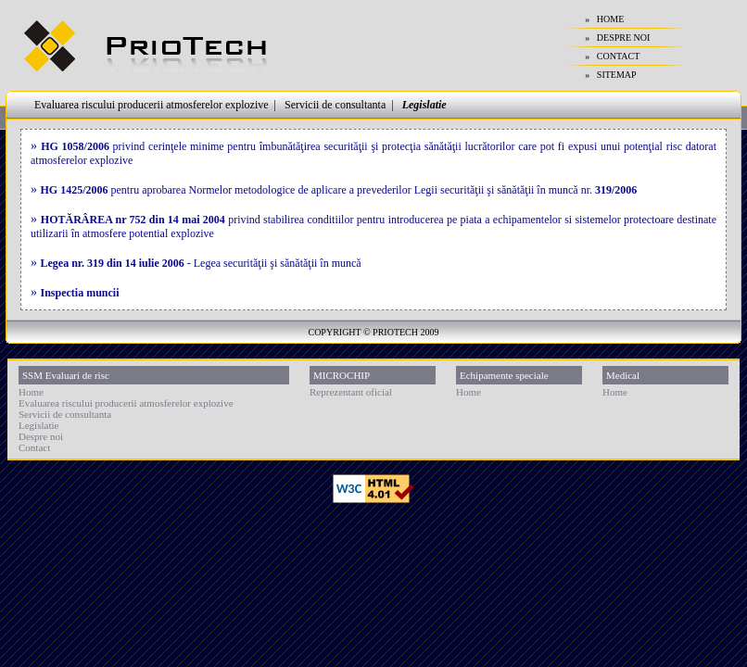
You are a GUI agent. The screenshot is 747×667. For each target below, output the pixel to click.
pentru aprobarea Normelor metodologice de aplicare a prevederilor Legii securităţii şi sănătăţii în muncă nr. (339, 189)
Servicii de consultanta (335, 104)
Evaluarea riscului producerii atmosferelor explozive (151, 104)
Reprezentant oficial (351, 391)
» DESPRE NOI (617, 37)
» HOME (604, 19)
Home (31, 391)
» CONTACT (612, 56)
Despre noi (41, 436)
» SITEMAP (610, 74)
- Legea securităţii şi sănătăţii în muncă (201, 263)
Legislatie (424, 104)
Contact (34, 447)
